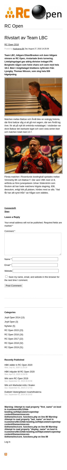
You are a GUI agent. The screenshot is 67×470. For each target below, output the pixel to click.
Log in (7, 446)
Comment (9, 231)
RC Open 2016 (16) (13, 339)
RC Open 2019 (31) (13, 351)
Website (8, 275)
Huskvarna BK (18, 49)
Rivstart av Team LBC (26, 37)
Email (7, 269)
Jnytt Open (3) (11, 326)
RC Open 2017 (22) (13, 343)
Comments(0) (10, 208)
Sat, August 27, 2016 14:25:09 (37, 49)
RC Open (13, 25)
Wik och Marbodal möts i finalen (19, 390)
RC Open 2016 (11, 44)
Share (6, 212)
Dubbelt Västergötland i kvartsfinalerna (22, 397)
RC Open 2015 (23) (13, 334)
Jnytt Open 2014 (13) (14, 322)
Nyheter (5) (9, 330)
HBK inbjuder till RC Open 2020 (19, 377)
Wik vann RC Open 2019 (18, 384)
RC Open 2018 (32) (13, 347)
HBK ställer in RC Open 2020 (18, 370)
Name (8, 263)
